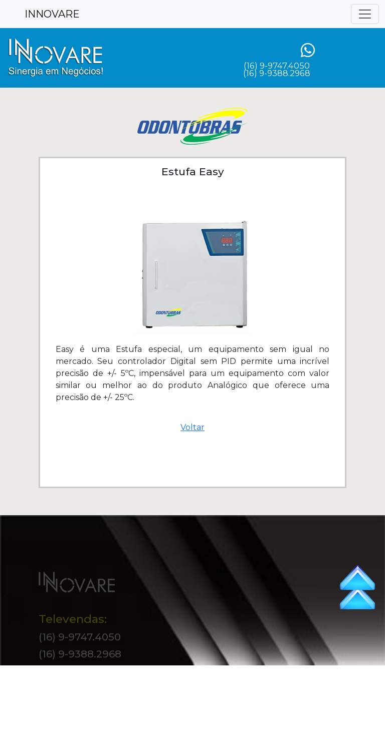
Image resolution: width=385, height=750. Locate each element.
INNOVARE (52, 14)
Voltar (192, 427)
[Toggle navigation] (365, 14)
